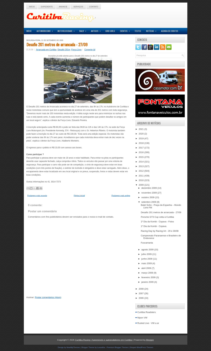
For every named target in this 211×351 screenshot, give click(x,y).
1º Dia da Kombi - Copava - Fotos (157, 221)
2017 (141, 147)
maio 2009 (146, 263)
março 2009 (147, 272)
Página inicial (79, 196)
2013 (141, 166)
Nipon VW (142, 317)
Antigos (97, 30)
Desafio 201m (64, 49)
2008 (141, 289)
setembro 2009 (149, 202)
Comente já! (89, 49)
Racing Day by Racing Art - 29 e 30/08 (159, 231)
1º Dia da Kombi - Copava (153, 226)
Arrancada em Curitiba (46, 49)
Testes (138, 31)
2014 (141, 161)
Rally (83, 30)
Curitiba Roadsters (146, 312)
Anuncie (63, 7)
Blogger (150, 340)
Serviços (78, 7)
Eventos (126, 30)
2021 (141, 129)
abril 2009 (146, 268)
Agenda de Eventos (169, 31)
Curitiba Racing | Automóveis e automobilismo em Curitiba (103, 340)
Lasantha (101, 347)
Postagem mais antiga (121, 196)
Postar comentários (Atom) (48, 297)
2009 (141, 185)
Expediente (47, 7)
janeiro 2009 (147, 282)
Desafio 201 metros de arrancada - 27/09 (57, 44)
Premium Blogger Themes (117, 347)
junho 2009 (147, 258)
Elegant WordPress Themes (141, 347)
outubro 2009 (148, 197)
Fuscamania (147, 242)
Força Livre (76, 49)
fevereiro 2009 (148, 277)
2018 (141, 143)
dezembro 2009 (149, 188)
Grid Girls (110, 31)
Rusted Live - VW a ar (148, 323)
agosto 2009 (147, 249)
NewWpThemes (73, 347)
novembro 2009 (149, 192)
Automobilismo (46, 30)
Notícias (152, 30)
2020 (141, 133)
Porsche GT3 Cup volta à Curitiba (157, 217)
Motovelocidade (67, 30)
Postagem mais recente (37, 196)
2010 (141, 180)
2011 (141, 175)
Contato (93, 7)
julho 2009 (146, 254)
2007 (141, 293)
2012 (141, 171)
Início (32, 7)
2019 (141, 138)
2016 (141, 152)
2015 (141, 157)
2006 (141, 298)
